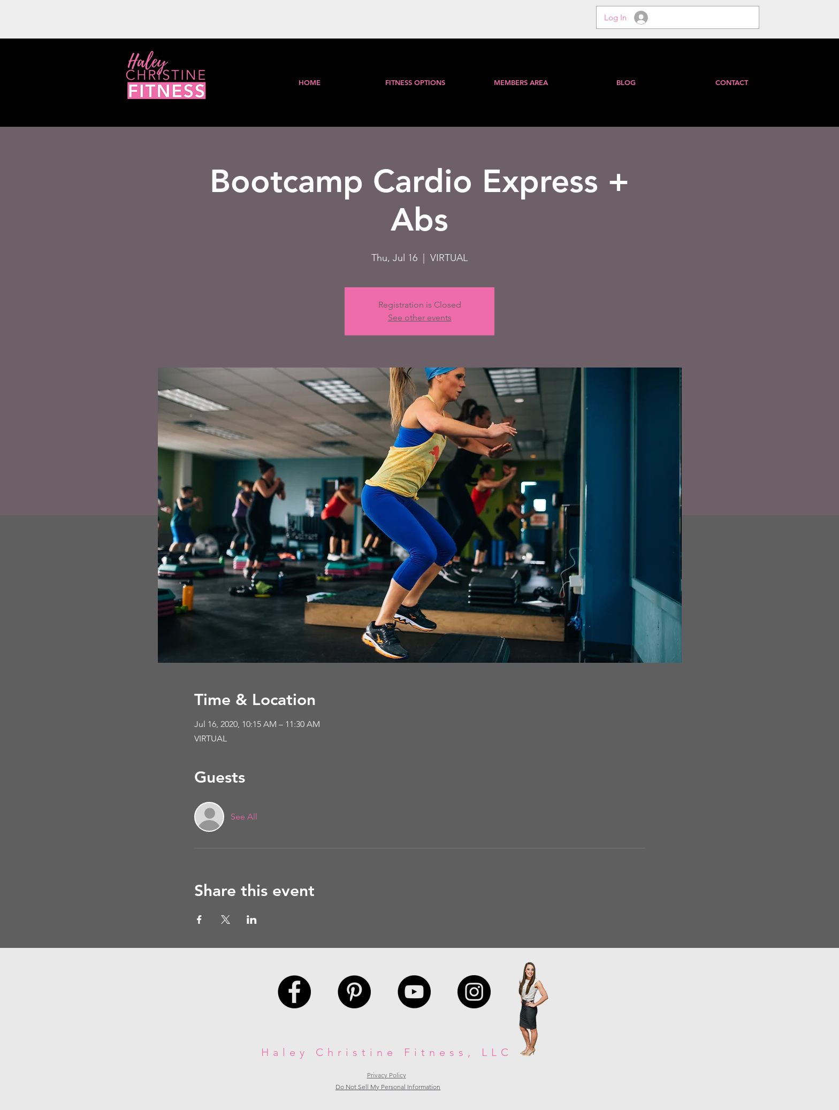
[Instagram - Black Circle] (474, 991)
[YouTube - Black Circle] (414, 991)
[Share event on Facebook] (199, 919)
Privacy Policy (386, 1075)
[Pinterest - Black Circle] (354, 991)
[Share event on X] (225, 919)
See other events (420, 317)
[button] (520, 82)
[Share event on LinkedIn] (252, 919)
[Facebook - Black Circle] (294, 991)
